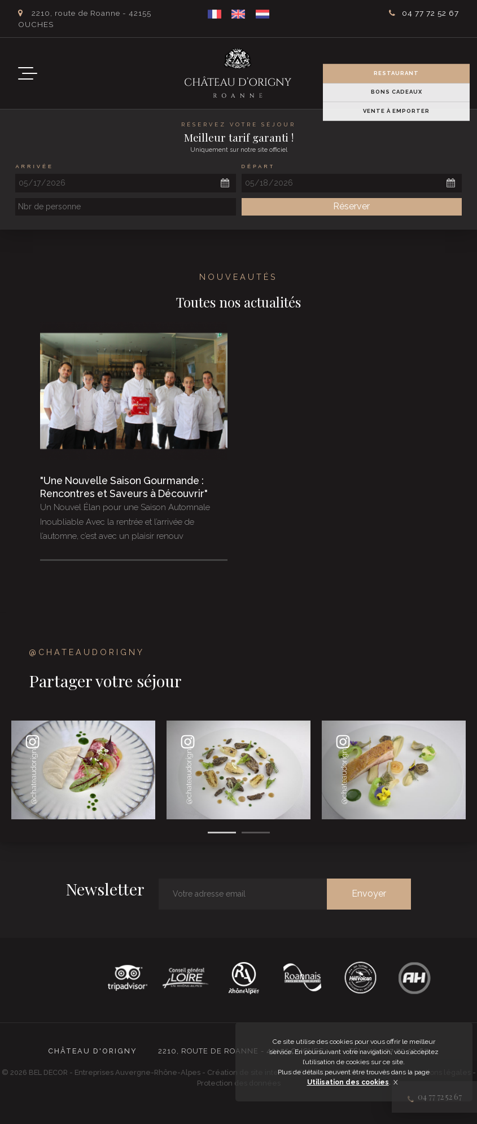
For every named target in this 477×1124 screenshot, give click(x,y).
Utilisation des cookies (348, 1082)
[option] (83, 770)
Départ (258, 166)
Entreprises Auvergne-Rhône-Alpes (138, 1072)
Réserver (351, 206)
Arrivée (34, 166)
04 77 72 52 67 (430, 12)
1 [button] (222, 832)
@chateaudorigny (87, 652)
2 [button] (256, 832)
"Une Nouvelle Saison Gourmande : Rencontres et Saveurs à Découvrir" (124, 487)
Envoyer (369, 893)
